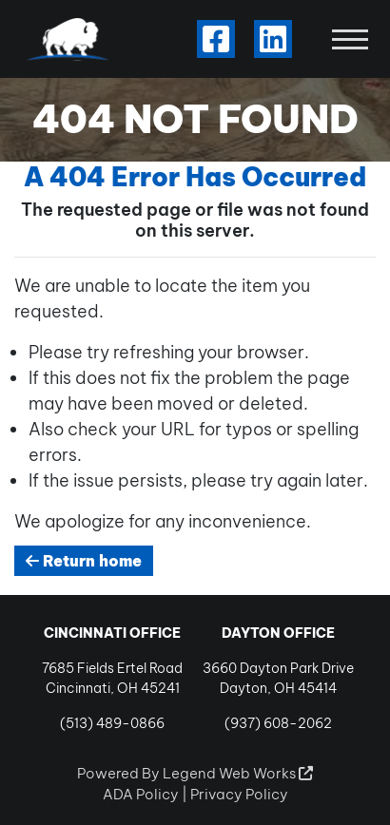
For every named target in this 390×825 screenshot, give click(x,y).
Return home (84, 560)
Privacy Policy (239, 794)
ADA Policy (141, 794)
